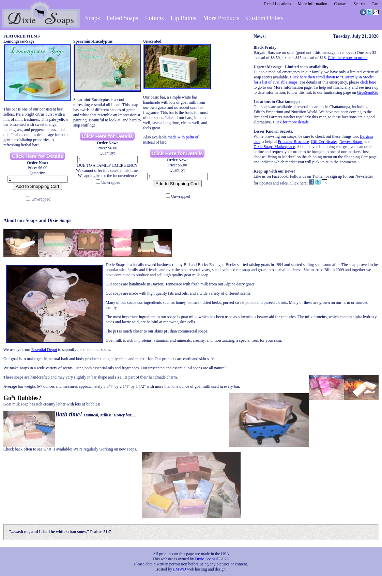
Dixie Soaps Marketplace (274, 146)
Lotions (154, 18)
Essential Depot (44, 349)
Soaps (92, 18)
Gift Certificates (324, 141)
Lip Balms (184, 18)
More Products (221, 18)
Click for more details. (291, 122)
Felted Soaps (122, 18)
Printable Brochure (293, 141)
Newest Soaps (351, 141)
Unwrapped (40, 199)
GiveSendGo (367, 92)
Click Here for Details (37, 156)
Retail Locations (277, 3)
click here (368, 82)
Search (359, 3)
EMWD (179, 569)
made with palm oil (183, 137)
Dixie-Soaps (205, 559)
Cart (375, 3)
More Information (312, 3)
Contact (340, 3)
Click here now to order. (347, 57)
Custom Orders (265, 18)
